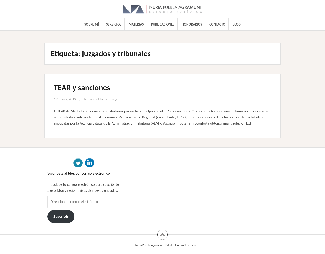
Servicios (113, 24)
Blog (237, 24)
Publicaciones (163, 24)
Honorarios (192, 24)
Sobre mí (91, 24)
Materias (136, 24)
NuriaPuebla (93, 99)
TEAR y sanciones (82, 87)
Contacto (217, 24)
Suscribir (60, 216)
